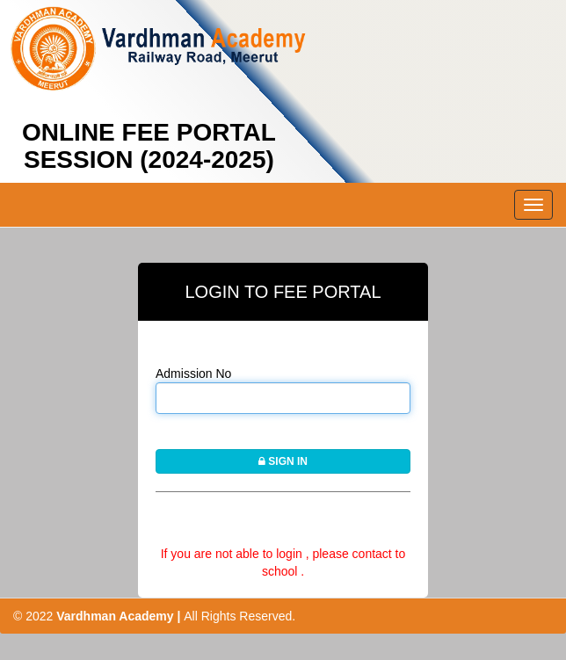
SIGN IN (283, 461)
